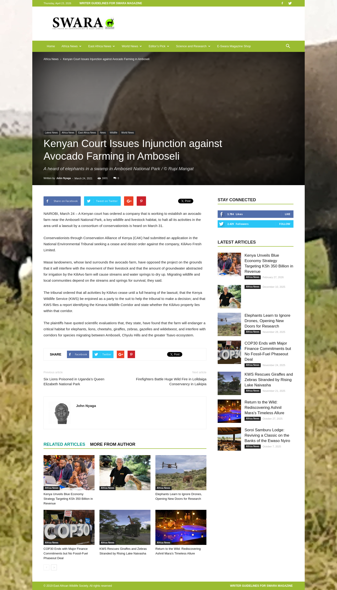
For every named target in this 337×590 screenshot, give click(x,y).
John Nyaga (63, 178)
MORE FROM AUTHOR (112, 444)
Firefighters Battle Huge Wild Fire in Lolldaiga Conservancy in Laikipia (171, 381)
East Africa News (101, 46)
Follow (284, 224)
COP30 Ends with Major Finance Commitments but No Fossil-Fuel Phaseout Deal (66, 553)
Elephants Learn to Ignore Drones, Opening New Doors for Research (267, 320)
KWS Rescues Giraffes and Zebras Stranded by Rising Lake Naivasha (269, 379)
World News (132, 46)
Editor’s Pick (159, 46)
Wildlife (113, 132)
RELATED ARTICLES (64, 444)
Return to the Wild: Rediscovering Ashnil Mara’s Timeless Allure (264, 407)
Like (287, 214)
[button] (287, 46)
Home (51, 46)
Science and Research (193, 46)
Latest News (51, 132)
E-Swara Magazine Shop (234, 46)
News (103, 132)
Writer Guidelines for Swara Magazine (111, 3)
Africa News (71, 46)
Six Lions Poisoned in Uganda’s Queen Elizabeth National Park (74, 381)
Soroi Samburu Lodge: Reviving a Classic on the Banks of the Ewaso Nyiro (267, 435)
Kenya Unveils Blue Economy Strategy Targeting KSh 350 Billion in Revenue (68, 498)
